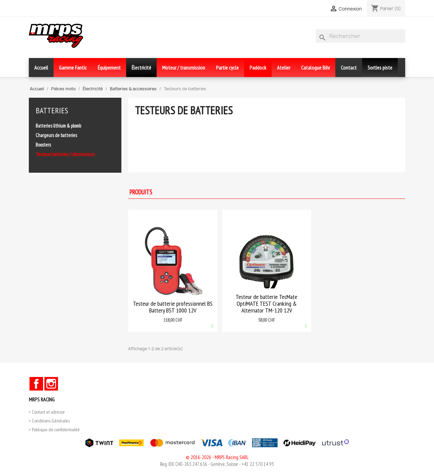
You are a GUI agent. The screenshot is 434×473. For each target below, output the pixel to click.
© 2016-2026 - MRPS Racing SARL (217, 457)
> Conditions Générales (49, 421)
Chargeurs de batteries (56, 135)
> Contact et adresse (47, 412)
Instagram (51, 384)
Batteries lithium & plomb (58, 125)
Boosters (43, 144)
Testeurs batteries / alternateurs (65, 154)
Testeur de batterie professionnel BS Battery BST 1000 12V (173, 307)
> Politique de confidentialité (54, 430)
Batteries (52, 110)
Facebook (36, 384)
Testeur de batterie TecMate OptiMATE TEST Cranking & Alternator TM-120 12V (266, 303)
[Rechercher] (360, 36)
